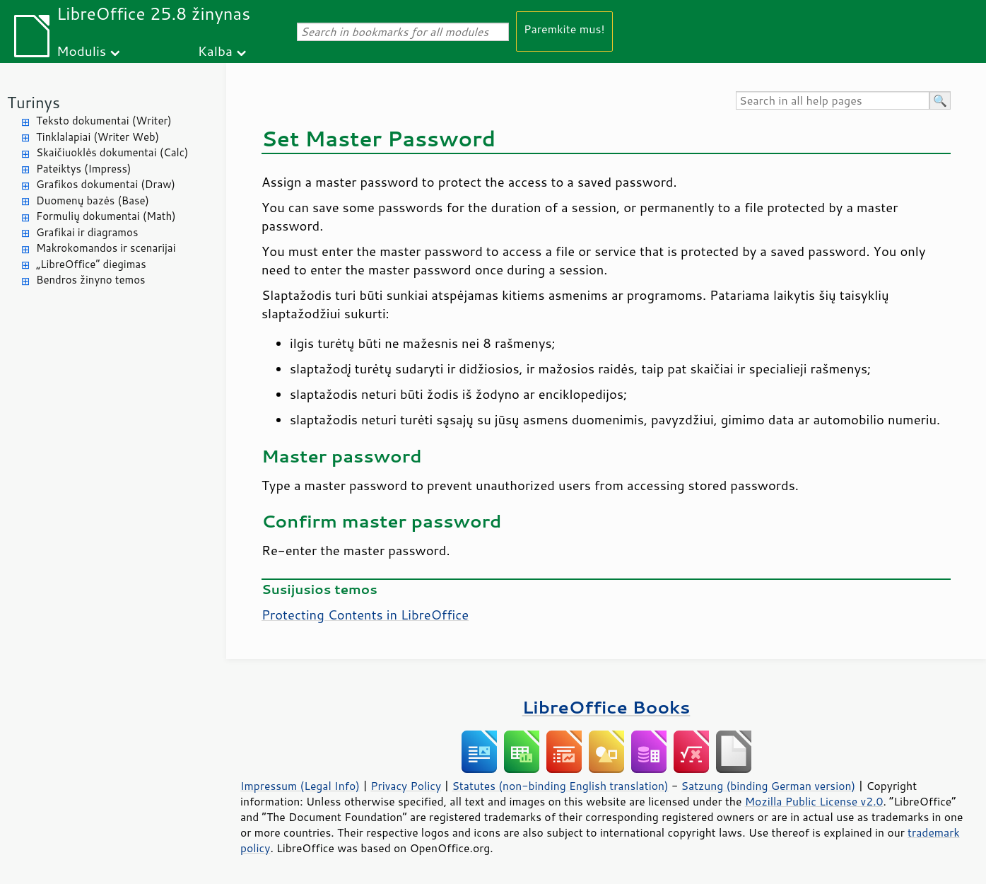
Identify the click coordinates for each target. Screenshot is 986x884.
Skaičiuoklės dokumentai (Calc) (112, 152)
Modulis (81, 50)
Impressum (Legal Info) (300, 785)
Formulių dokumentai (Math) (106, 216)
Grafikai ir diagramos (87, 232)
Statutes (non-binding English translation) (560, 785)
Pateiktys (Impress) (83, 168)
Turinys (33, 102)
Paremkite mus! (564, 29)
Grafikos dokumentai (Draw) (105, 184)
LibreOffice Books (606, 706)
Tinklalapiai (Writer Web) (97, 136)
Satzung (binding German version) (768, 785)
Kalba (215, 50)
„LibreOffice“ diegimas (91, 264)
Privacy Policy (405, 785)
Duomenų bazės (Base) (92, 200)
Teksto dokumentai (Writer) (104, 120)
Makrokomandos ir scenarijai (106, 247)
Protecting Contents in (365, 614)
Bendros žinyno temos (91, 279)
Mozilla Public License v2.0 (814, 801)
